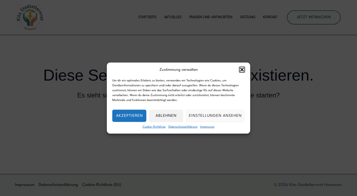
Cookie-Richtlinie (154, 126)
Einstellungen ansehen (215, 116)
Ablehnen (166, 116)
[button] (242, 69)
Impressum (207, 126)
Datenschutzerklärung (182, 126)
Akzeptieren (129, 116)
